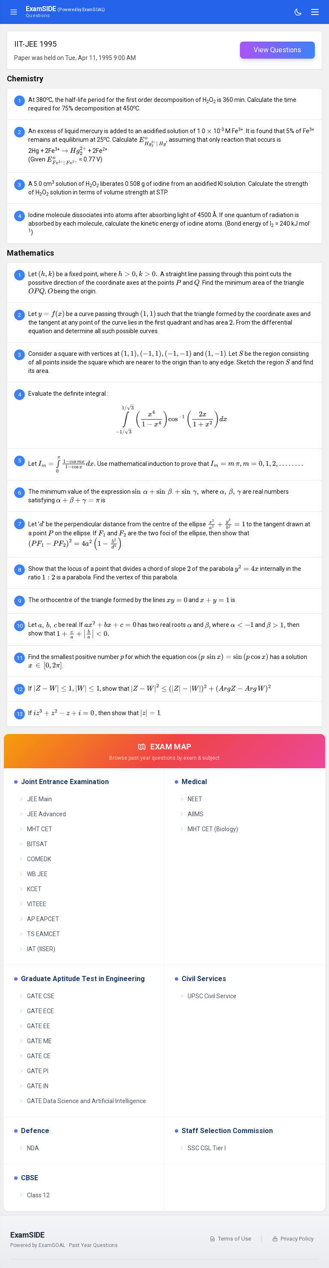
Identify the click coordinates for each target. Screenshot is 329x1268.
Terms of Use (230, 1238)
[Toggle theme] (298, 12)
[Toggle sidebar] (14, 12)
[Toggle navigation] (315, 12)
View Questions (277, 50)
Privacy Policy (293, 1238)
